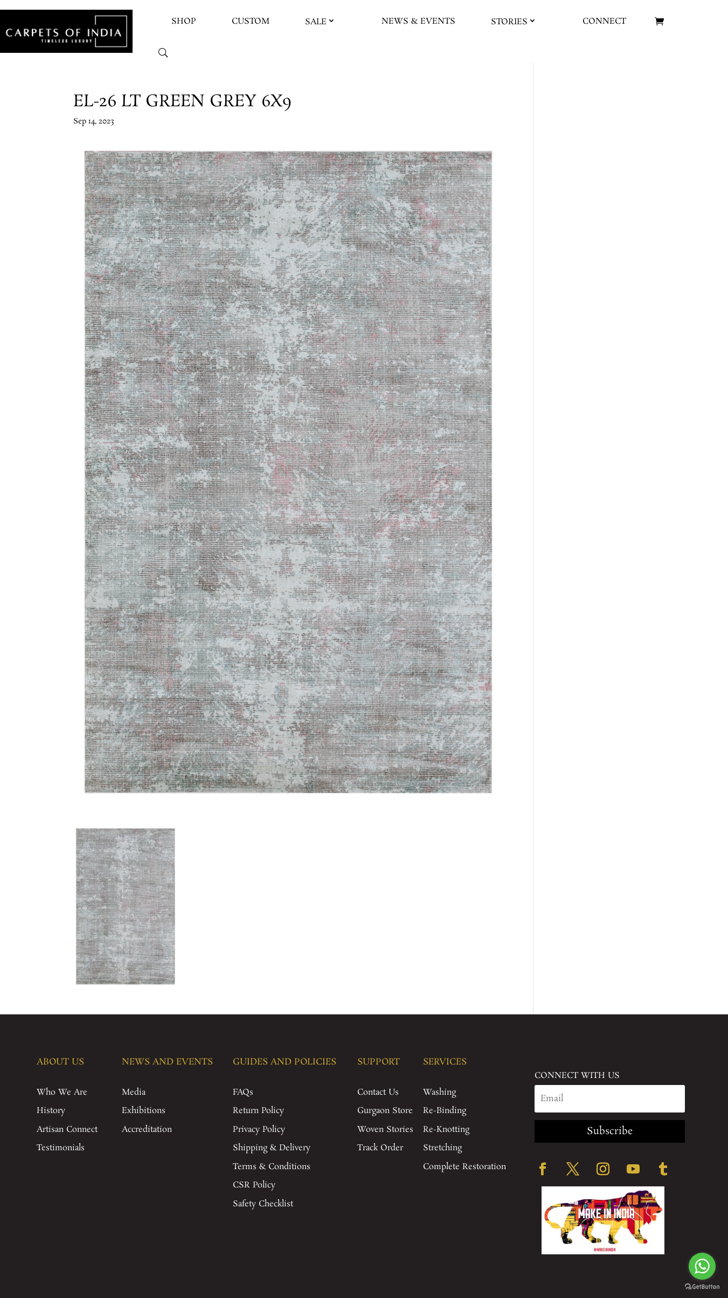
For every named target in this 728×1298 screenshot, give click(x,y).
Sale (316, 22)
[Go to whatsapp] (702, 1266)
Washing (439, 1092)
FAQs (243, 1092)
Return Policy (258, 1110)
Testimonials (61, 1147)
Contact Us (378, 1092)
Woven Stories (385, 1129)
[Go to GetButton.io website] (702, 1286)
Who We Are (62, 1092)
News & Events (418, 21)
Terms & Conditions (271, 1166)
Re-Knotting (446, 1129)
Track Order (380, 1147)
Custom (250, 21)
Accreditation (147, 1129)
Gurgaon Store (385, 1110)
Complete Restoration (464, 1166)
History (51, 1110)
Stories (509, 22)
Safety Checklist (263, 1204)
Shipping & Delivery (271, 1147)
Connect (604, 21)
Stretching (442, 1147)
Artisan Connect (67, 1129)
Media (133, 1092)
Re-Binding (444, 1110)
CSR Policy (254, 1185)
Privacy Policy (259, 1129)
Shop (183, 21)
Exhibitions (143, 1110)
